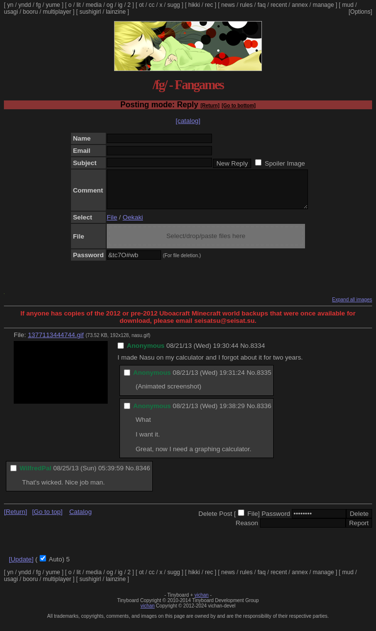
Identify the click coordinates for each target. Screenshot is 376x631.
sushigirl (90, 11)
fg (38, 4)
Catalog (80, 519)
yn (10, 4)
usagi (11, 11)
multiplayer (57, 11)
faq (262, 4)
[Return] (209, 105)
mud (347, 4)
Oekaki (133, 224)
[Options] (360, 11)
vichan (201, 602)
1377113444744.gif (56, 342)
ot (141, 4)
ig (120, 4)
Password (275, 521)
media (94, 4)
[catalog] (188, 120)
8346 (143, 475)
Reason (246, 530)
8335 (264, 380)
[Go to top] (47, 519)
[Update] (21, 566)
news (228, 4)
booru (30, 11)
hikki (194, 4)
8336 (264, 413)
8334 (257, 353)
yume (53, 4)
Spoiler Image (285, 163)
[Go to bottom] (239, 105)
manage (323, 4)
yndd (24, 4)
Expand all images (352, 307)
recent (279, 4)
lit (78, 4)
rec (209, 4)
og (110, 4)
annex (300, 4)
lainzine (116, 11)
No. (245, 353)
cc (152, 4)
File (112, 224)
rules (246, 4)
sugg (173, 4)
